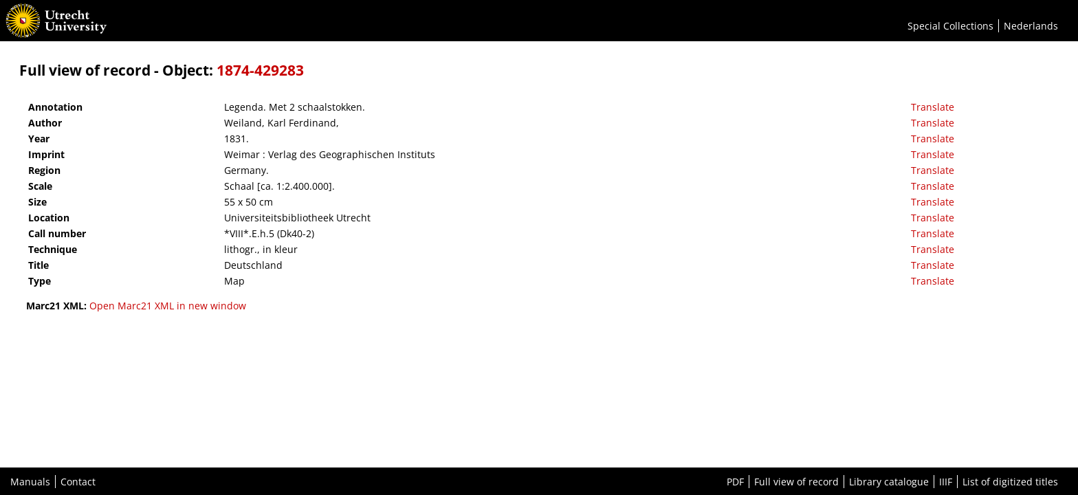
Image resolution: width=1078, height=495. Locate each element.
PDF (735, 481)
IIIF (945, 481)
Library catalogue (889, 481)
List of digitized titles (1010, 481)
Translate (932, 106)
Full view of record (796, 481)
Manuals (30, 481)
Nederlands (1031, 25)
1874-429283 (260, 70)
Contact (78, 481)
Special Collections (950, 25)
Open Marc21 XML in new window (167, 305)
